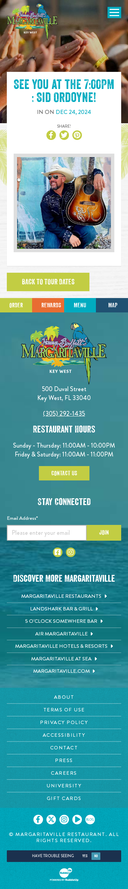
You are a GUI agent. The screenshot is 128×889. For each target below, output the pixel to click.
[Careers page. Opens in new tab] (64, 773)
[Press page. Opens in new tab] (64, 760)
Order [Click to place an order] (16, 305)
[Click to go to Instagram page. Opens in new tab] (70, 552)
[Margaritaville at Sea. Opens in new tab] (64, 659)
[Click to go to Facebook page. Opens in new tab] (57, 552)
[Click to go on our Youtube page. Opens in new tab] (77, 819)
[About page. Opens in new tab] (64, 697)
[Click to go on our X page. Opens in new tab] (51, 819)
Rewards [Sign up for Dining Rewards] (51, 305)
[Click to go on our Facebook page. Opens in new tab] (38, 819)
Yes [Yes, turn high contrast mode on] (84, 856)
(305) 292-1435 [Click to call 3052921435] (64, 413)
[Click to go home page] (32, 21)
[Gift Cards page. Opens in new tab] (64, 798)
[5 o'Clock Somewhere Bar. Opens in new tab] (64, 621)
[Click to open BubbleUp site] (64, 874)
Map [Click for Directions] (112, 305)
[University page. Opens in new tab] (64, 786)
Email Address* (22, 518)
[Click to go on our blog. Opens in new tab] (90, 819)
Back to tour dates (48, 282)
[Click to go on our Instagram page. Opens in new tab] (64, 819)
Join (104, 532)
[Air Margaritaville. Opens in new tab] (64, 634)
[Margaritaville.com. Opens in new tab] (64, 671)
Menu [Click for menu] (80, 305)
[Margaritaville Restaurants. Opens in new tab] (64, 596)
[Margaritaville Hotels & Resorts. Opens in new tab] (64, 646)
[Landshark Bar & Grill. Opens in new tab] (64, 609)
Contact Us (64, 473)
